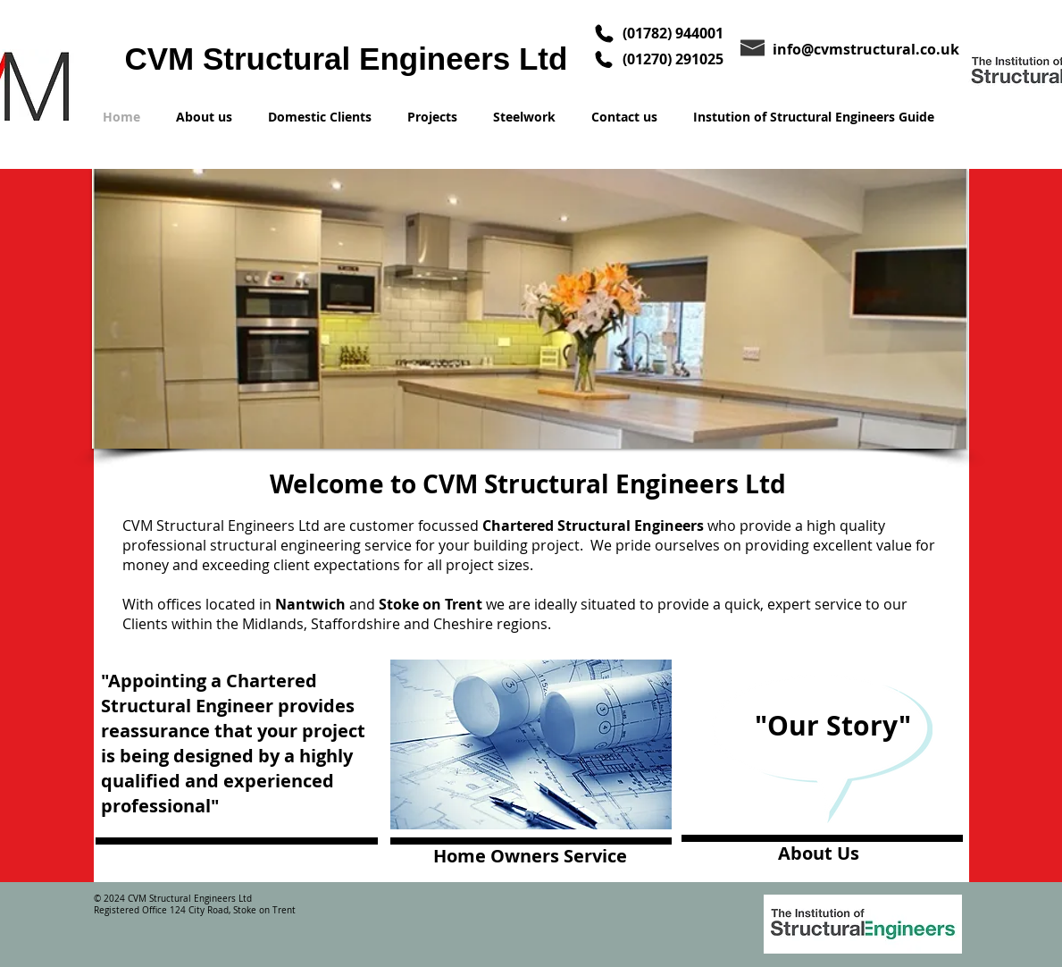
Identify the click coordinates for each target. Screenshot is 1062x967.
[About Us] (824, 854)
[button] (529, 309)
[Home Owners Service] (530, 856)
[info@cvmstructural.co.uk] (870, 49)
